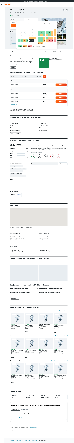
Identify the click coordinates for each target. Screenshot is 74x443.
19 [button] (46, 37)
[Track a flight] (1, 18)
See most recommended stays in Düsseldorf (59, 360)
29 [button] (27, 40)
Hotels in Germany (27, 440)
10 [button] (32, 32)
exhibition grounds (14, 176)
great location (13, 171)
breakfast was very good (22, 168)
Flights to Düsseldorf (16, 416)
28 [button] (24, 40)
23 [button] (29, 37)
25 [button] (35, 37)
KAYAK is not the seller (39, 430)
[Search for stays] (1, 10)
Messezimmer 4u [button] (14, 325)
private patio (13, 173)
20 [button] (21, 37)
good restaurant (13, 168)
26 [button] (18, 40)
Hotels (17, 440)
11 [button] (44, 35)
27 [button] (21, 40)
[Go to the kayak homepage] (7, 4)
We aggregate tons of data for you (39, 432)
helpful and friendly (22, 176)
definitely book (19, 173)
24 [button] (32, 37)
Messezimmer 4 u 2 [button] (28, 375)
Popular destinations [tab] (24, 409)
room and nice (20, 166)
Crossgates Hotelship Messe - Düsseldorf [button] (44, 325)
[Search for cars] (1, 12)
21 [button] (24, 37)
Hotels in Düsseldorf (51, 416)
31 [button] (32, 40)
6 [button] (21, 32)
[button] (73, 1)
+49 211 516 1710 (13, 14)
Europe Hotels (21, 440)
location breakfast (20, 171)
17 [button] (32, 35)
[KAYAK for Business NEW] (1, 20)
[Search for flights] (1, 7)
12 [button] (46, 35)
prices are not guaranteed (33, 427)
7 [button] (24, 32)
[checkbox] (16, 195)
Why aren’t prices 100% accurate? (39, 435)
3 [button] (32, 29)
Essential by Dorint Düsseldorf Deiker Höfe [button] (59, 326)
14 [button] (24, 35)
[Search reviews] (45, 163)
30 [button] (29, 40)
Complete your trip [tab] (15, 409)
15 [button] (27, 35)
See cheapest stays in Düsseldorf (61, 335)
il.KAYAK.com (12, 440)
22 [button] (27, 37)
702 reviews (19, 15)
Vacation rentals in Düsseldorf (18, 417)
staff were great (13, 166)
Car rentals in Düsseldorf (34, 416)
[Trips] (1, 23)
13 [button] (21, 35)
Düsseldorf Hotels (34, 440)
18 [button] (35, 35)
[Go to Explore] (1, 15)
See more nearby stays (63, 310)
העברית (46, 1)
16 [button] (29, 35)
